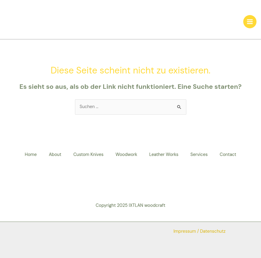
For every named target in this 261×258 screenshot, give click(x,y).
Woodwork (126, 154)
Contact (228, 154)
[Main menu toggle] (249, 21)
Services (199, 154)
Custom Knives (88, 154)
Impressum (184, 231)
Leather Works (164, 154)
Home (31, 154)
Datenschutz (213, 231)
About (55, 154)
